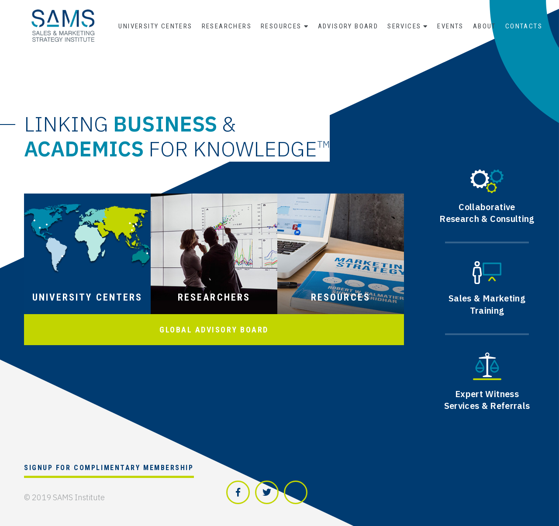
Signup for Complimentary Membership (109, 468)
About (484, 26)
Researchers (227, 26)
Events (450, 26)
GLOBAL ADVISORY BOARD (214, 329)
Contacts (523, 26)
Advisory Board (348, 26)
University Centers (155, 26)
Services (404, 26)
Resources (281, 26)
